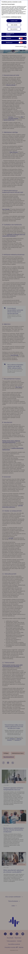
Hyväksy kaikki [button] (14, 20)
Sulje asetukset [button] (13, 29)
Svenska (9, 4)
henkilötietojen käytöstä (16, 17)
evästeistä (7, 17)
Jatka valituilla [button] (14, 24)
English (13, 4)
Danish (2, 4)
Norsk (6, 4)
